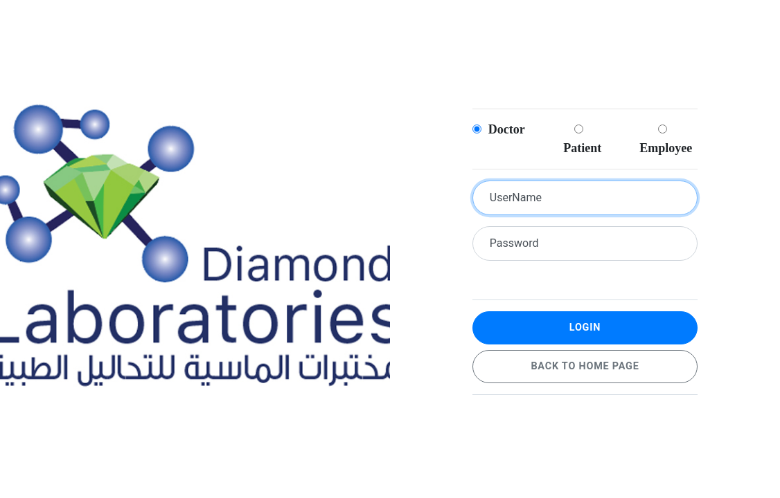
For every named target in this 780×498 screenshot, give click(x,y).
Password (514, 243)
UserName (516, 197)
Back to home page (585, 366)
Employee (665, 138)
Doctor (498, 129)
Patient (580, 138)
